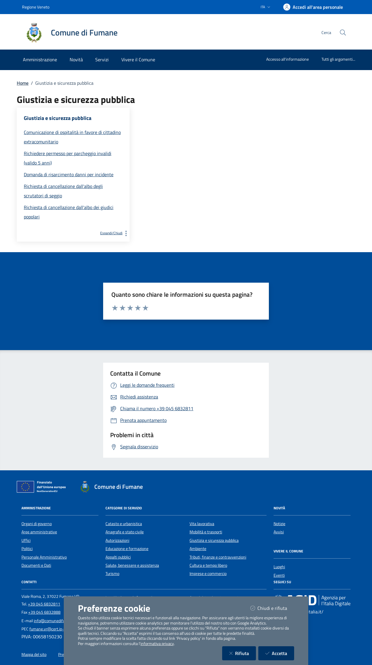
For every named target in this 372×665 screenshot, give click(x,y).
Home (23, 82)
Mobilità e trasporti (206, 532)
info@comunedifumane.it (56, 621)
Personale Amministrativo (44, 557)
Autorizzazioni (117, 540)
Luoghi (279, 567)
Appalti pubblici (118, 557)
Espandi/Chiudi (115, 233)
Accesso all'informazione (287, 59)
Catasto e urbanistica (123, 523)
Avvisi (279, 532)
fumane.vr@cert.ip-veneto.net (56, 629)
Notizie (279, 523)
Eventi (279, 575)
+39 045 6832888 (44, 612)
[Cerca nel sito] (343, 33)
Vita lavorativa (202, 523)
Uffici (26, 540)
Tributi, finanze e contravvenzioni (218, 557)
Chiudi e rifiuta (272, 608)
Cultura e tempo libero (208, 565)
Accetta (279, 653)
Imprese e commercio (208, 573)
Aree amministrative (39, 532)
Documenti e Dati (36, 565)
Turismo (112, 573)
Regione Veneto (35, 7)
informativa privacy (157, 643)
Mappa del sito (33, 654)
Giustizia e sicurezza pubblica (214, 540)
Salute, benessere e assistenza (132, 565)
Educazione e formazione (126, 548)
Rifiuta (242, 653)
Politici (27, 548)
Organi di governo (36, 523)
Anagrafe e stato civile (124, 532)
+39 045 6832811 (44, 604)
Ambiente (198, 548)
